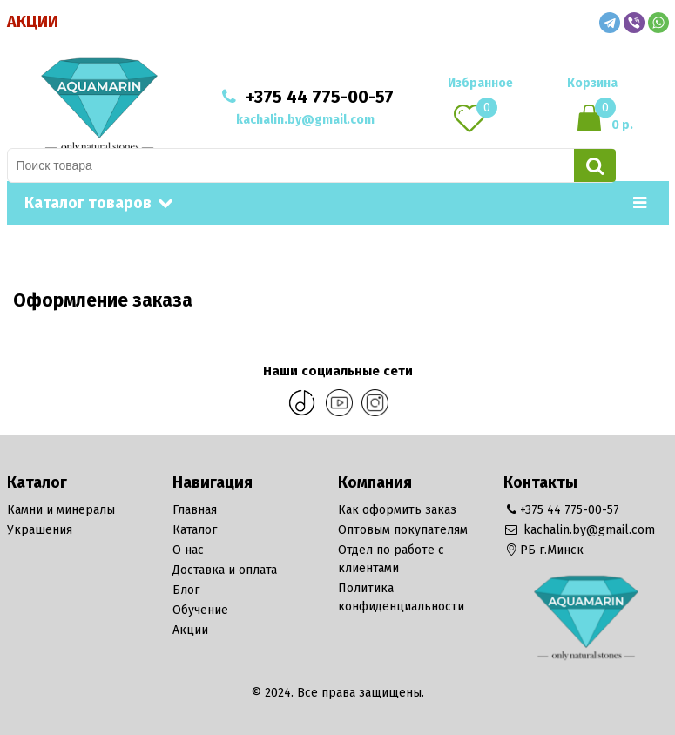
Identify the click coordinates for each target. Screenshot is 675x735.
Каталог (194, 530)
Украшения (39, 530)
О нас (188, 550)
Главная (194, 509)
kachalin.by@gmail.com (305, 119)
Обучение (200, 610)
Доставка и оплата (224, 570)
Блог (185, 590)
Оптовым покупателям (403, 530)
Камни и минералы (61, 509)
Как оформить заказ (397, 509)
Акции (32, 21)
